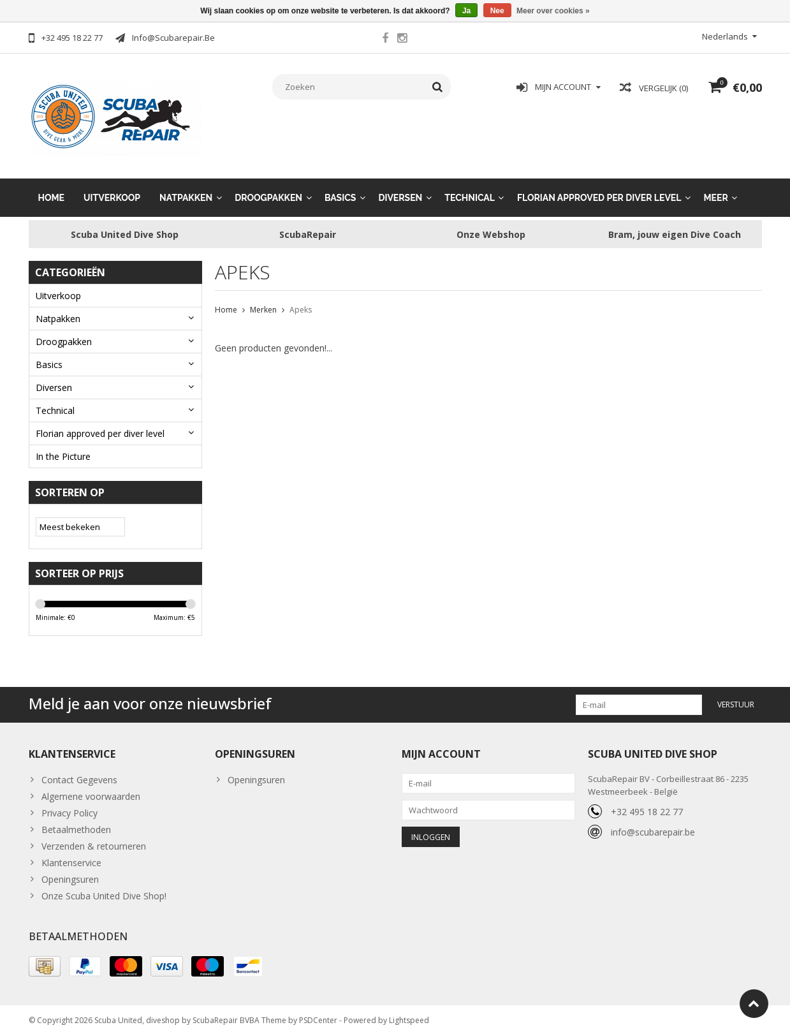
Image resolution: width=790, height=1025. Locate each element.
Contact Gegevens (79, 769)
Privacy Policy (69, 802)
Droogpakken (268, 185)
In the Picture (63, 444)
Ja (466, 10)
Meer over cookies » (553, 10)
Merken (263, 297)
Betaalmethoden (76, 819)
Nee (497, 10)
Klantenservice (71, 852)
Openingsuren (70, 868)
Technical (469, 185)
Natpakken (185, 185)
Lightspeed (409, 1009)
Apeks (300, 297)
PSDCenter (318, 1009)
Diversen (400, 185)
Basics (340, 185)
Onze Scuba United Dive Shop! (103, 885)
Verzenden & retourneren (93, 835)
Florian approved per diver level (599, 185)
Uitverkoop (112, 185)
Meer (715, 185)
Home (51, 185)
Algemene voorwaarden (90, 785)
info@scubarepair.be (653, 821)
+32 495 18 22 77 (647, 801)
